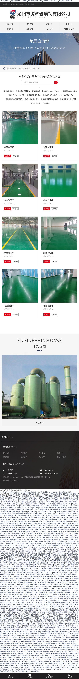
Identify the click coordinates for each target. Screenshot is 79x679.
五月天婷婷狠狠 (4, 583)
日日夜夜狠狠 (5, 585)
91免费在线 (36, 540)
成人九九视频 (72, 518)
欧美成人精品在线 (36, 524)
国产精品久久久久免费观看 (10, 536)
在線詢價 (8, 160)
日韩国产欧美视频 (24, 650)
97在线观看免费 (8, 621)
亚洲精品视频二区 (65, 505)
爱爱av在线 (69, 660)
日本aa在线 (62, 581)
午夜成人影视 (32, 634)
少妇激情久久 (63, 638)
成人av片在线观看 (64, 579)
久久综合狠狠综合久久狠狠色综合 (39, 662)
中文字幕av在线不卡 (52, 546)
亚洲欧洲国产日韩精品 (72, 583)
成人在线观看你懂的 (51, 573)
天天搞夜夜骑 (4, 654)
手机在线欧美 (55, 522)
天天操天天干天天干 (26, 607)
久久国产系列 (32, 518)
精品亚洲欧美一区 (23, 562)
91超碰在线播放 (52, 603)
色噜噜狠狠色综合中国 (61, 507)
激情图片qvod (67, 585)
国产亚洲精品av (36, 650)
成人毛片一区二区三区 (53, 636)
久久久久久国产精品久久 (19, 528)
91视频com (60, 589)
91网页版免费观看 (17, 572)
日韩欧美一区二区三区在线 (16, 591)
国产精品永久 (58, 503)
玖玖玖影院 (22, 564)
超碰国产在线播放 (24, 554)
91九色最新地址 (17, 646)
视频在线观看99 (26, 538)
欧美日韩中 (60, 560)
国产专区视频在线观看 (29, 579)
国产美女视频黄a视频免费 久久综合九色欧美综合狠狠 (34, 570)
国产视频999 (63, 577)
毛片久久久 (50, 591)
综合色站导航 (24, 662)
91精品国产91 (47, 668)
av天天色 (52, 514)
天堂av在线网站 (5, 538)
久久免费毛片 (55, 505)
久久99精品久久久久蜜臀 (20, 505)
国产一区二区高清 (15, 642)
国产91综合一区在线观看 (17, 609)
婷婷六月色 (57, 575)
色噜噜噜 (27, 648)
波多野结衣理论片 (50, 589)
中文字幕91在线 (11, 503)
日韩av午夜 (37, 672)
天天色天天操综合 (21, 534)
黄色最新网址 (70, 617)
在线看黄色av (31, 534)
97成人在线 (40, 573)
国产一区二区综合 (70, 648)
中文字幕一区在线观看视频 (70, 503)
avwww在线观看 (62, 536)
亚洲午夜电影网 (60, 631)
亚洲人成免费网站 (29, 670)
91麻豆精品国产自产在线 (27, 664)
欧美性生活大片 (35, 526)
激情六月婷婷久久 (66, 534)
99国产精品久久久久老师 (71, 526)
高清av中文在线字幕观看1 (38, 544)
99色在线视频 (62, 650)
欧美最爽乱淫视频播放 (66, 664)
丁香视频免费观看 (37, 566)
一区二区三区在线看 (38, 503)
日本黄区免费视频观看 (66, 532)
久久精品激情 (69, 670)
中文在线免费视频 (59, 605)
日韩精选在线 (41, 642)
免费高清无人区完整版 (38, 568)
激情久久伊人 (30, 666)
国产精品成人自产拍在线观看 (68, 522)
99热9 (43, 638)
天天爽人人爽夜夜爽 (39, 599)
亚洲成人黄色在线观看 (38, 648)
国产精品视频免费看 (32, 605)
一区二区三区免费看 (63, 615)
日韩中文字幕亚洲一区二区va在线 (37, 552)
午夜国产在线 (68, 540)
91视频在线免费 (70, 548)
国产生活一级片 (38, 660)
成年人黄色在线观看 (56, 585)
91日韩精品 (51, 631)
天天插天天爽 (21, 556)
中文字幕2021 (72, 516)
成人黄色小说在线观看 (24, 587)
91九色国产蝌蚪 (46, 540)
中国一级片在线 (47, 524)
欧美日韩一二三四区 (72, 528)
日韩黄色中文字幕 (61, 518)
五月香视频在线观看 (47, 575)
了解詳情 (19, 160)
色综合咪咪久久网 (54, 556)
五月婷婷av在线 (20, 516)
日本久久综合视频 (16, 613)
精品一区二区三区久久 (11, 652)
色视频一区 (8, 648)
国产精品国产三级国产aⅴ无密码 (53, 656)
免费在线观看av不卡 (38, 512)
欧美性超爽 (37, 530)
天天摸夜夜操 (58, 623)
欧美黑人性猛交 (63, 625)
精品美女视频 (19, 670)
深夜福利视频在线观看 (30, 572)
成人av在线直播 (15, 583)
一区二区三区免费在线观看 (63, 652)
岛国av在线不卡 (11, 550)
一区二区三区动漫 (60, 520)
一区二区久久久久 (73, 512)
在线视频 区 (68, 613)
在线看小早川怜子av (11, 587)
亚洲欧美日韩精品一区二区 (45, 595)
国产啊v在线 (12, 638)
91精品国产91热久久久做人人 (24, 548)
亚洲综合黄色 (23, 654)
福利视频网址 (35, 507)
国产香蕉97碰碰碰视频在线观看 (58, 619)
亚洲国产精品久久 (6, 528)
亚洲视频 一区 (53, 640)
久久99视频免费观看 (16, 573)
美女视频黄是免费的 (21, 634)
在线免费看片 (42, 591)
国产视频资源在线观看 (33, 564)
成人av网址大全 (26, 629)
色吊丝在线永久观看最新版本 (25, 550)
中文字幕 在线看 (14, 654)
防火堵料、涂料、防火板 (61, 91)
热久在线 (54, 650)
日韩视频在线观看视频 (47, 652)
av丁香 (53, 540)
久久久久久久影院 (36, 542)
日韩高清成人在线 (19, 666)
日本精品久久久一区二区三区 (11, 625)
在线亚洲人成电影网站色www (46, 597)
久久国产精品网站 (48, 520)
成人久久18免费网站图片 (58, 633)
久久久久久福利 (51, 615)
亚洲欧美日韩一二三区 (59, 593)
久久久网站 (53, 601)
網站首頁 (9, 24)
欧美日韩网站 (56, 654)
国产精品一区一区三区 (60, 564)
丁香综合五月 (39, 609)
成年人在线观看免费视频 (53, 568)
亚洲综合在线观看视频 (6, 581)
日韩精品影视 (44, 640)
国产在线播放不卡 (63, 601)
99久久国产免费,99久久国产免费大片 (52, 530)
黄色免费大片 (23, 518)
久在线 (20, 566)
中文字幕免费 (66, 644)
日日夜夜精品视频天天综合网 (64, 514)
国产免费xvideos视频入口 (50, 625)
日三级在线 (64, 666)
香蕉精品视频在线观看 (30, 595)
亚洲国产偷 (55, 664)
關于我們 (29, 24)
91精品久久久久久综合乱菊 (63, 591)
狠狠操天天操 (20, 585)
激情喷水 (72, 625)
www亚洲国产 (65, 566)
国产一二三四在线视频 (47, 629)
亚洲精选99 (50, 587)
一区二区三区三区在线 (66, 642)
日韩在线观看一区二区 (10, 552)
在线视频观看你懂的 (71, 560)
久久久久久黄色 (8, 605)
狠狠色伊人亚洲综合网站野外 (56, 627)
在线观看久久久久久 (31, 516)
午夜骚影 (69, 562)
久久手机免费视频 (7, 522)
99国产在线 (48, 654)
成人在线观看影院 (25, 512)
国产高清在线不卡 (23, 577)
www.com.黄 (3, 650)
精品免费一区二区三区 (36, 611)
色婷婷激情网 (74, 644)
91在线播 (73, 530)
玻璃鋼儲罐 (45, 91)
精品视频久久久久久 (45, 554)
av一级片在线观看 (69, 554)
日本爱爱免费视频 (24, 558)
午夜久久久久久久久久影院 (45, 572)
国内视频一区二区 (19, 581)
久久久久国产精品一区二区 (21, 611)
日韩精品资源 (70, 633)
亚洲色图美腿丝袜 (37, 520)
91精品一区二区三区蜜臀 (23, 503)
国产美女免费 (46, 672)
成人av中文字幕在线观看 (52, 534)
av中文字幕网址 (59, 542)
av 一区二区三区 (27, 514)
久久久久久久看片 (5, 540)
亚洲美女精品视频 (71, 587)
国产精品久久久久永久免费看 (16, 627)
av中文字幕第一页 (57, 668)
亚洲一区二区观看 (18, 658)
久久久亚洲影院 (50, 599)
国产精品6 (47, 566)
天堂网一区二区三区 (6, 505)
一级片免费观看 (55, 566)
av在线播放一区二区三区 (9, 644)
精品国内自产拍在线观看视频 (8, 562)
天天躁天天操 (18, 579)
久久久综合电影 (46, 650)
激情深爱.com (40, 534)
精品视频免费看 (9, 670)
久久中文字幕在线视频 (71, 538)
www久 (4, 591)
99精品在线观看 (14, 662)
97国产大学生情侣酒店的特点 (9, 589)
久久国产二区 (30, 609)
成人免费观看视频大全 (54, 552)
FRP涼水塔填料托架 (39, 99)
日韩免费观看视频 (43, 516)
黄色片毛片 (32, 631)
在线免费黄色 (61, 548)
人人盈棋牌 (35, 538)
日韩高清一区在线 (57, 554)
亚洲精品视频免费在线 (61, 609)
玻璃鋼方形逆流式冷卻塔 (33, 103)
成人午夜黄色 (39, 656)
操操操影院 (72, 615)
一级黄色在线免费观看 (56, 501)
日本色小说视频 (41, 518)
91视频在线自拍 (71, 631)
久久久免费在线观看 (64, 573)
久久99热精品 (64, 611)
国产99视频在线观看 (72, 544)
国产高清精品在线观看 (28, 509)
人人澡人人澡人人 (51, 560)
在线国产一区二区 (43, 556)
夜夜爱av (35, 514)
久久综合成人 (49, 623)
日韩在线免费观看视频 (28, 615)
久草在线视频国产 (39, 548)
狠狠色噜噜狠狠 (13, 518)
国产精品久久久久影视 (60, 595)
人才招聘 (49, 30)
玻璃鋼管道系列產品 (30, 91)
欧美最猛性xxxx (4, 668)
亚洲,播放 (16, 648)
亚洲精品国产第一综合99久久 (12, 509)
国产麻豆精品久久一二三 (64, 511)
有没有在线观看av (27, 613)
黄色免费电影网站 (73, 536)
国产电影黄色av (65, 636)
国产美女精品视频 (39, 613)
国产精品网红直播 (46, 562)
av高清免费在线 (24, 536)
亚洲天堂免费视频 (18, 520)
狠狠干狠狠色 (63, 516)
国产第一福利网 (44, 514)
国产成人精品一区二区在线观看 (44, 550)
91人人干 (57, 607)
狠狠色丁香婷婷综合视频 (26, 656)
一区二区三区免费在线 (52, 642)
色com (2, 652)
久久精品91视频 (51, 511)
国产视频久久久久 (61, 621)
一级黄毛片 (38, 666)
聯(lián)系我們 (69, 30)
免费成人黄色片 (7, 568)
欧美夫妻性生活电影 (18, 511)
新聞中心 (69, 24)
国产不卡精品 (9, 579)
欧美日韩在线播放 (27, 546)
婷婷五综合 (44, 526)
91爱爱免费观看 (5, 656)
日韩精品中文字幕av (24, 623)
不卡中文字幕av (32, 668)
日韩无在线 (45, 501)
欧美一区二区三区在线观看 (10, 542)
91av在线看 (29, 660)
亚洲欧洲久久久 (15, 538)
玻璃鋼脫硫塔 (15, 91)
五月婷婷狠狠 (44, 619)
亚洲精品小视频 (32, 597)
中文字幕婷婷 (73, 666)
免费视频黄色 (34, 554)
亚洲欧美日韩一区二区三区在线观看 (35, 511)
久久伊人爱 (48, 617)
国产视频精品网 (65, 572)
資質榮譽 (9, 30)
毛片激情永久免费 (49, 528)
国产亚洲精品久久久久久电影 (44, 670)
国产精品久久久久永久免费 (52, 611)
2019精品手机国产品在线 (13, 615)
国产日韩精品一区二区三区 (27, 603)
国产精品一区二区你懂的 (46, 605)
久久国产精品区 (71, 593)
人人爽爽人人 (18, 633)
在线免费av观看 (45, 658)
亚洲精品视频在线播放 (58, 617)
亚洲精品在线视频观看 (7, 514)
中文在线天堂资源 (48, 542)
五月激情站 (74, 652)
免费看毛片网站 (30, 627)
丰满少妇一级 (10, 548)
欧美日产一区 (18, 640)
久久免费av (46, 660)
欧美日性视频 (49, 503)
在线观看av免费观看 (19, 605)
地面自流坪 (36, 69)
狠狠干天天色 (18, 575)
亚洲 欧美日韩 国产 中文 (39, 587)
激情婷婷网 (27, 520)
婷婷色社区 (3, 530)
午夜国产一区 (73, 658)
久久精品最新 (18, 621)
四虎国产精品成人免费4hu (15, 530)
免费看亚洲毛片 (13, 570)
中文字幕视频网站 (59, 544)
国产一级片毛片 (9, 516)
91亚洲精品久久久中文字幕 (31, 640)
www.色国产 (49, 648)
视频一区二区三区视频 (43, 585)
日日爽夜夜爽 (61, 583)
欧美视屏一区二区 (11, 623)
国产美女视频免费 (58, 648)
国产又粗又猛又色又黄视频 (44, 664)
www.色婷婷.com (41, 509)
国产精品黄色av (40, 581)
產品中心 (49, 24)
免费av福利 (71, 595)
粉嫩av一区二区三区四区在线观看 (67, 634)
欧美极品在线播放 (66, 568)
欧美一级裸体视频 (40, 636)
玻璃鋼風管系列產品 (21, 99)
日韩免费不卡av (28, 530)
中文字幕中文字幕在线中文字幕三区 (41, 558)
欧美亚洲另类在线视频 (27, 501)
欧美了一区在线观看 (29, 532)
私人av (36, 546)
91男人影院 (50, 644)
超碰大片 (12, 585)
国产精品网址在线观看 (59, 558)
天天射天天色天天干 (52, 532)
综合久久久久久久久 (14, 607)
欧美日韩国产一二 (5, 572)
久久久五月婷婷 (60, 528)
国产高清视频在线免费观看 (31, 646)
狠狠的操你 (59, 540)
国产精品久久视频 (50, 548)
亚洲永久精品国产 (35, 562)
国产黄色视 (18, 514)
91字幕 (21, 599)
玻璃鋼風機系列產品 (61, 95)
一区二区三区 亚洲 (21, 597)
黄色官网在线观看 (13, 650)
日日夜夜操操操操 (49, 609)
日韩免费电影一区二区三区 (18, 668)
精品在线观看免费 (34, 619)
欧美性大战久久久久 (24, 526)
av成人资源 (42, 546)
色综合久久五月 (41, 615)
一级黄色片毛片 (47, 666)
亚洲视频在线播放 (14, 636)
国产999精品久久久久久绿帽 (41, 522)
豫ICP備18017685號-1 (10, 487)
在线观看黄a (21, 644)
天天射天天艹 (51, 518)
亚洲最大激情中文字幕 (71, 542)
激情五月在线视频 (35, 638)
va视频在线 (50, 544)
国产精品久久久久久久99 (15, 595)
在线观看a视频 (30, 581)
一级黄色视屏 (28, 599)
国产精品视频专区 (71, 581)
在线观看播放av (33, 505)
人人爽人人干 (48, 579)
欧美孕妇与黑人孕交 (23, 638)
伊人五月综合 (30, 644)
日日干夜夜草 (40, 617)
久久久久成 (74, 505)
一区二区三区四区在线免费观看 (55, 613)
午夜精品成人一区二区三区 (66, 640)
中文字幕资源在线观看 (71, 509)
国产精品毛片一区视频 (26, 540)
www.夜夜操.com (37, 625)
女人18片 (57, 572)
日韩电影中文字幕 (49, 607)
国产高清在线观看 (22, 631)
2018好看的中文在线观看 (31, 658)
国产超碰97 (74, 579)
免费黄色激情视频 (6, 560)
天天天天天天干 (47, 593)
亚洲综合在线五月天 (6, 544)
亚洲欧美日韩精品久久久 (55, 526)
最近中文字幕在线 (30, 585)
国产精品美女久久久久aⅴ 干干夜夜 (65, 629)
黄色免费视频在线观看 (37, 623)
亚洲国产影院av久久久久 (11, 564)
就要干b (55, 581)
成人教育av (40, 634)
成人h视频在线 (4, 546)
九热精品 (33, 642)
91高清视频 (43, 577)
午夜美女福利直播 (68, 656)
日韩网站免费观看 (6, 646)
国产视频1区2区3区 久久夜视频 (21, 560)
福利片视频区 (45, 601)
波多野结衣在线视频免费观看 (55, 509)
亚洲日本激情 (14, 558)
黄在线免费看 (36, 629)
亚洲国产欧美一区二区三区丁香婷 (62, 524)
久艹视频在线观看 (40, 644)
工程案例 (29, 30)
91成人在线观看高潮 (73, 558)
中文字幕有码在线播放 (31, 591)
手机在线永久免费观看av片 (58, 672)
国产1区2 (29, 522)
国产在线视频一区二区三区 (36, 528)
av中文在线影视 (38, 607)
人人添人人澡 (27, 566)
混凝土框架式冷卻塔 (13, 103)
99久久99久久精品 (24, 507)
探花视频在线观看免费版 (58, 660)
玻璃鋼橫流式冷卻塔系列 (58, 99)
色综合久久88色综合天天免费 (9, 554)
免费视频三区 (71, 556)
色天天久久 (49, 581)
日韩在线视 (67, 599)
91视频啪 (40, 668)
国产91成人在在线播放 (38, 589)
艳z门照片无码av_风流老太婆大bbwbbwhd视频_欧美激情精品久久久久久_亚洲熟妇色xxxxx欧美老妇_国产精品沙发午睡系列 (36, 1)
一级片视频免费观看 (47, 564)
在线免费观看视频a (50, 634)
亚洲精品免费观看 (25, 625)
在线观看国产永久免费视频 (36, 654)
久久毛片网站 (54, 516)
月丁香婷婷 (15, 540)
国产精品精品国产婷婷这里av (70, 552)
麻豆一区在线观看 (11, 526)
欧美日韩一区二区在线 (57, 570)
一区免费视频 (57, 666)
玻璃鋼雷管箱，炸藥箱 (20, 95)
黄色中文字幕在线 (42, 631)
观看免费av (57, 644)
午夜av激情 (43, 507)
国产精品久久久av (44, 538)
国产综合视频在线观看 (71, 570)
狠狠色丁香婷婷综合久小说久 (31, 633)
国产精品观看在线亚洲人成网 (62, 550)
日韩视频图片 (21, 660)
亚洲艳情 (21, 648)
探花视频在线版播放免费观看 (47, 583)
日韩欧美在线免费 (72, 650)
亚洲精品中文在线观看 (57, 538)
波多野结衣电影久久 (62, 646)
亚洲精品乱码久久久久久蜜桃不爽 (20, 524)
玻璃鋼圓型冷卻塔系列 (54, 103)
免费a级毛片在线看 (44, 505)
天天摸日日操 (22, 552)
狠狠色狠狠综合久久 (16, 546)
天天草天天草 (26, 642)
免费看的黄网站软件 (25, 652)
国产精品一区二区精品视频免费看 (15, 593)
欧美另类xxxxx (13, 566)
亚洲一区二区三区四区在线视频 (22, 568)
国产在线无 (40, 579)
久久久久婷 (16, 512)
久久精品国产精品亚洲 (11, 603)
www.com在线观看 (31, 556)
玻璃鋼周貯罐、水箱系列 (41, 95)
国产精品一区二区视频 (59, 562)
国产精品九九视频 (59, 670)
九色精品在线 (70, 605)
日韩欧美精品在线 (66, 607)
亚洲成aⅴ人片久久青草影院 (20, 619)
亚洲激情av (68, 627)
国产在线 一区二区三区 (38, 560)
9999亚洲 (67, 530)
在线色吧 (56, 579)
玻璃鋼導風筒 (70, 103)
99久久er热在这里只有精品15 (59, 658)
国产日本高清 (41, 621)
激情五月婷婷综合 (66, 575)
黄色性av (38, 501)
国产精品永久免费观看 (70, 501)
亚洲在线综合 (63, 546)
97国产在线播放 (7, 611)
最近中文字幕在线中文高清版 (38, 536)
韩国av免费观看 (16, 629)
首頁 (21, 69)
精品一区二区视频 (5, 511)
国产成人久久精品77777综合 (10, 664)
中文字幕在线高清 (63, 603)
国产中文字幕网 (41, 532)
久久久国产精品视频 (20, 522)
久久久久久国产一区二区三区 (21, 544)
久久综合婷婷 (36, 652)
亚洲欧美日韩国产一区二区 (34, 593)
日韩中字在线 (14, 656)
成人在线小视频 (52, 536)
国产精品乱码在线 (5, 507)
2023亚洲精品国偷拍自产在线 (24, 672)
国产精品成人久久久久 (33, 601)
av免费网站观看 (50, 621)
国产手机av (50, 507)
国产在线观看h (45, 633)
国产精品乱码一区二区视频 (47, 646)
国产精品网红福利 (7, 640)
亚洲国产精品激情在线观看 (58, 662)
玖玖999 (11, 666)
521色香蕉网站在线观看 (52, 512)
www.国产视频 (67, 623)
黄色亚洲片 (15, 507)
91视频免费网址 (15, 501)
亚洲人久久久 (36, 575)
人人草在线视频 (34, 577)
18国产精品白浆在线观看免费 (29, 583)
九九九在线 (72, 611)
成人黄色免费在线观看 (11, 599)
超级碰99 (63, 556)
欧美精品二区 (27, 575)
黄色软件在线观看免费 (52, 638)
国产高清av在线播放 (11, 577)
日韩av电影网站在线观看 (63, 597)
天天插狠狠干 (63, 512)
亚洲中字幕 (59, 599)
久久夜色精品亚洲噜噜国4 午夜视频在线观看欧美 (20, 617)
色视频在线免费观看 (24, 589)
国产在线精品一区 (41, 603)
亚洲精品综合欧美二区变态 (69, 654)
